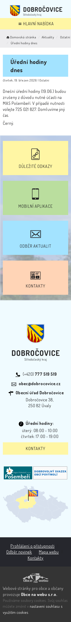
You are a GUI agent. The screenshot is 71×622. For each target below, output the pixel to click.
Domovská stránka (21, 37)
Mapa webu (49, 551)
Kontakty (35, 448)
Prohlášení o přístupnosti (32, 545)
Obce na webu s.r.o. (39, 594)
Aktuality (48, 37)
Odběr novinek (19, 551)
